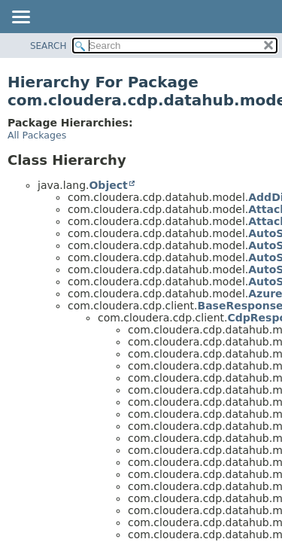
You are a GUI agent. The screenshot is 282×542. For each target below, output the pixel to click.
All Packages (37, 135)
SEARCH (48, 46)
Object (108, 185)
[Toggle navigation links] (20, 18)
